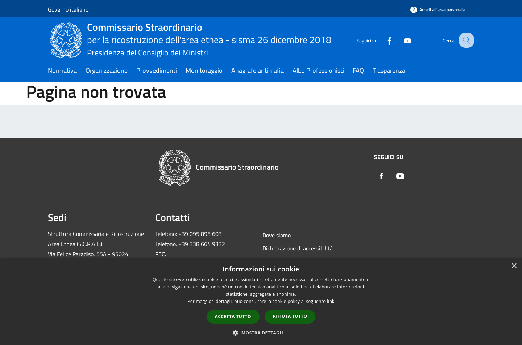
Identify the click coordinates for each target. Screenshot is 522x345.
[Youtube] (401, 40)
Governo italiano (68, 9)
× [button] (514, 266)
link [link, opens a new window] (331, 301)
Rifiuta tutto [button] (290, 316)
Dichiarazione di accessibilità (297, 248)
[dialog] (261, 301)
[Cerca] (465, 40)
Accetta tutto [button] (233, 316)
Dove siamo (276, 235)
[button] (261, 332)
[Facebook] (383, 40)
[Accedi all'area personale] (437, 9)
